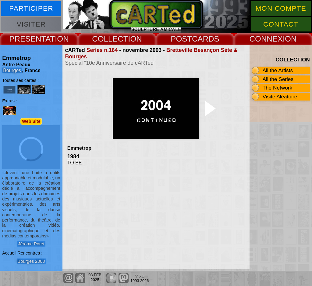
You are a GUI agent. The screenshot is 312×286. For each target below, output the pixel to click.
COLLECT (110, 39)
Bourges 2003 (31, 261)
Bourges (12, 70)
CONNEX (266, 39)
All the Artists (277, 70)
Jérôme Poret (31, 243)
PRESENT (27, 39)
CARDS (205, 39)
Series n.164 (102, 50)
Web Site (31, 121)
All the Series (277, 79)
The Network (277, 88)
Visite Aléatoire (279, 97)
